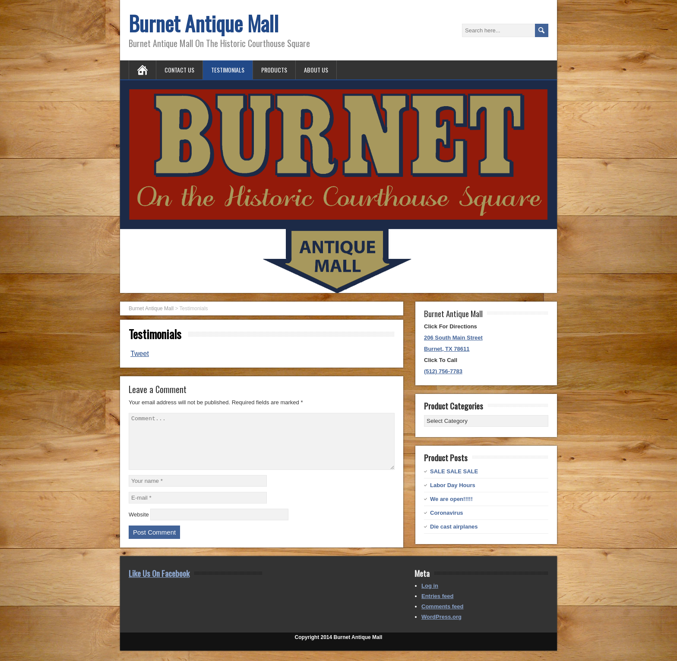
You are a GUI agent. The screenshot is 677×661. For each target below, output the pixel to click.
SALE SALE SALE (454, 471)
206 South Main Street (453, 337)
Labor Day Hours (452, 485)
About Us (316, 69)
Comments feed (442, 617)
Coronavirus (446, 513)
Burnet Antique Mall (203, 23)
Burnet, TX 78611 (447, 349)
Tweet (139, 353)
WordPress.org (441, 627)
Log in (429, 596)
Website (139, 525)
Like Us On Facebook (159, 583)
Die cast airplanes (454, 526)
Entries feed (437, 606)
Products (274, 69)
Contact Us (179, 69)
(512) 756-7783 (443, 371)
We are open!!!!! (451, 499)
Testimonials (227, 69)
